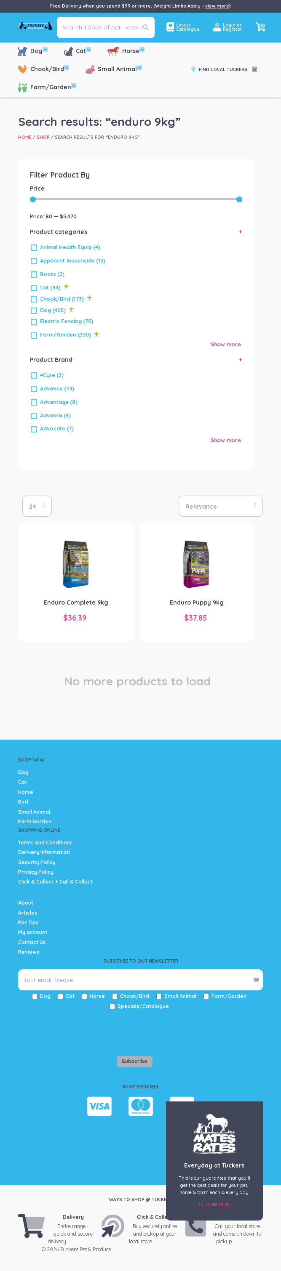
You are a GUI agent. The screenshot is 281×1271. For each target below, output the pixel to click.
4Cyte (52, 374)
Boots (52, 274)
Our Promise (214, 1204)
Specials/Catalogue (143, 1006)
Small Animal (114, 69)
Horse (126, 51)
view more (217, 6)
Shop (43, 137)
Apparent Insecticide (72, 260)
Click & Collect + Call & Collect (55, 881)
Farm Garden (34, 821)
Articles (27, 913)
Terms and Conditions (45, 842)
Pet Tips (28, 922)
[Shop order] (221, 506)
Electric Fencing (66, 321)
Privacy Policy (36, 872)
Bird (23, 802)
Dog (33, 51)
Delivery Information (44, 852)
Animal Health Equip (70, 247)
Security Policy (37, 862)
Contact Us (32, 942)
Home (25, 137)
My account (32, 932)
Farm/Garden (47, 87)
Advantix (55, 415)
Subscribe (134, 1061)
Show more (226, 344)
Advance (57, 388)
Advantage (59, 401)
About (25, 903)
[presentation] (67, 1031)
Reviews (28, 952)
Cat (77, 51)
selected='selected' (37, 506)
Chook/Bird (43, 69)
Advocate (57, 428)
